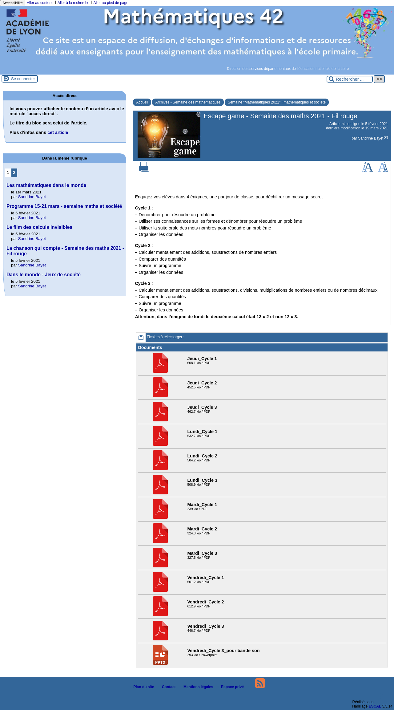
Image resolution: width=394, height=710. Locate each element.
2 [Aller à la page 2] (14, 172)
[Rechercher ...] (350, 79)
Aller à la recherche (73, 3)
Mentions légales (196, 687)
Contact (167, 687)
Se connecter (23, 78)
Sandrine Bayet (370, 138)
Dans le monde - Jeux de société (43, 274)
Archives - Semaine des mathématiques (187, 102)
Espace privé (231, 687)
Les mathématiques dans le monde (46, 185)
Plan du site (142, 687)
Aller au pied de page (110, 3)
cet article (57, 132)
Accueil (142, 102)
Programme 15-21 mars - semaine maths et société (64, 206)
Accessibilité (12, 3)
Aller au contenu (40, 3)
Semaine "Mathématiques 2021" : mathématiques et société (277, 102)
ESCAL (375, 706)
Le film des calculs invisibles (39, 227)
